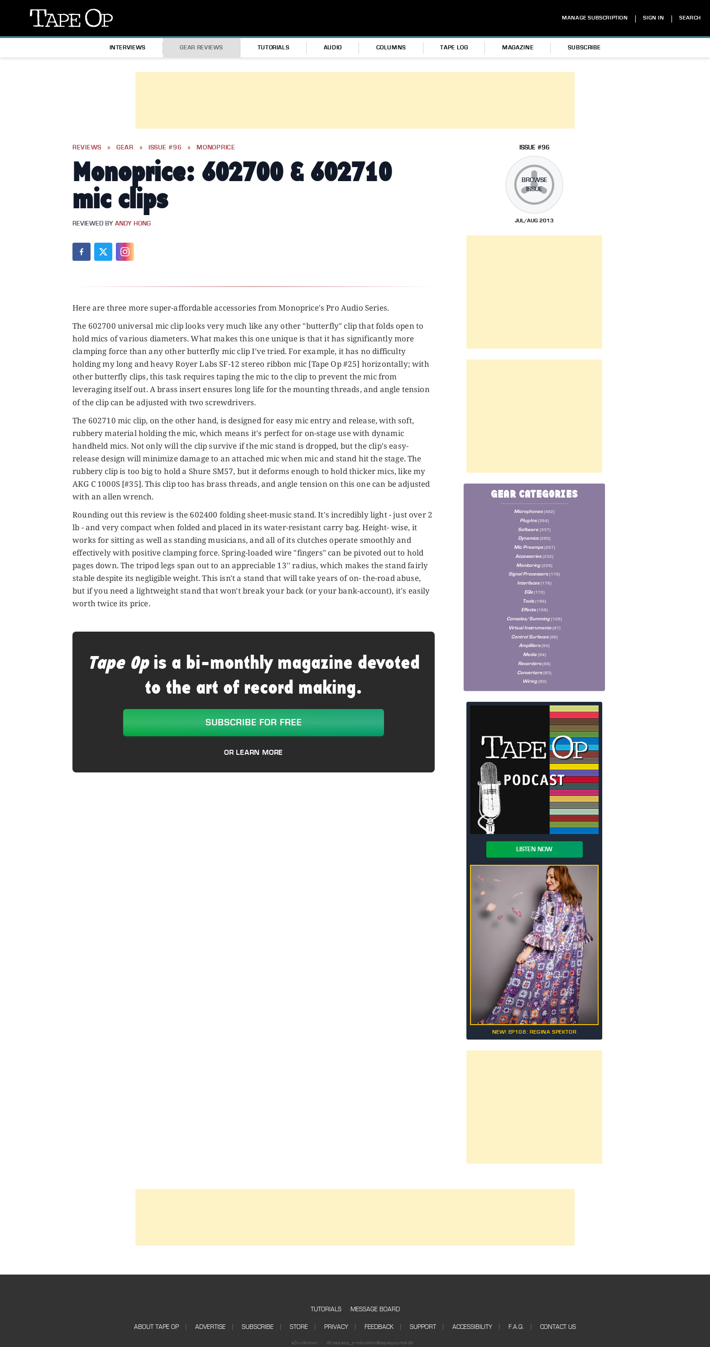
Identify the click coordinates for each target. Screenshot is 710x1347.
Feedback (379, 1326)
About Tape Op (156, 1326)
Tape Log (454, 47)
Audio (333, 47)
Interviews (128, 47)
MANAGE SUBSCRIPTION (595, 18)
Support (423, 1326)
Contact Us (558, 1326)
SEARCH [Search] (690, 18)
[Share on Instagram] (125, 252)
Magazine (517, 47)
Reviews (86, 147)
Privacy (336, 1326)
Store (299, 1326)
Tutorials (274, 47)
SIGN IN (653, 18)
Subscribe (584, 47)
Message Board (375, 1309)
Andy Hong (133, 223)
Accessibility (472, 1326)
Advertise (210, 1326)
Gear (125, 147)
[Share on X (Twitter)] (103, 252)
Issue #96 (165, 147)
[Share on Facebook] (81, 252)
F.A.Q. (516, 1326)
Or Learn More (253, 752)
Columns (391, 47)
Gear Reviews (201, 47)
